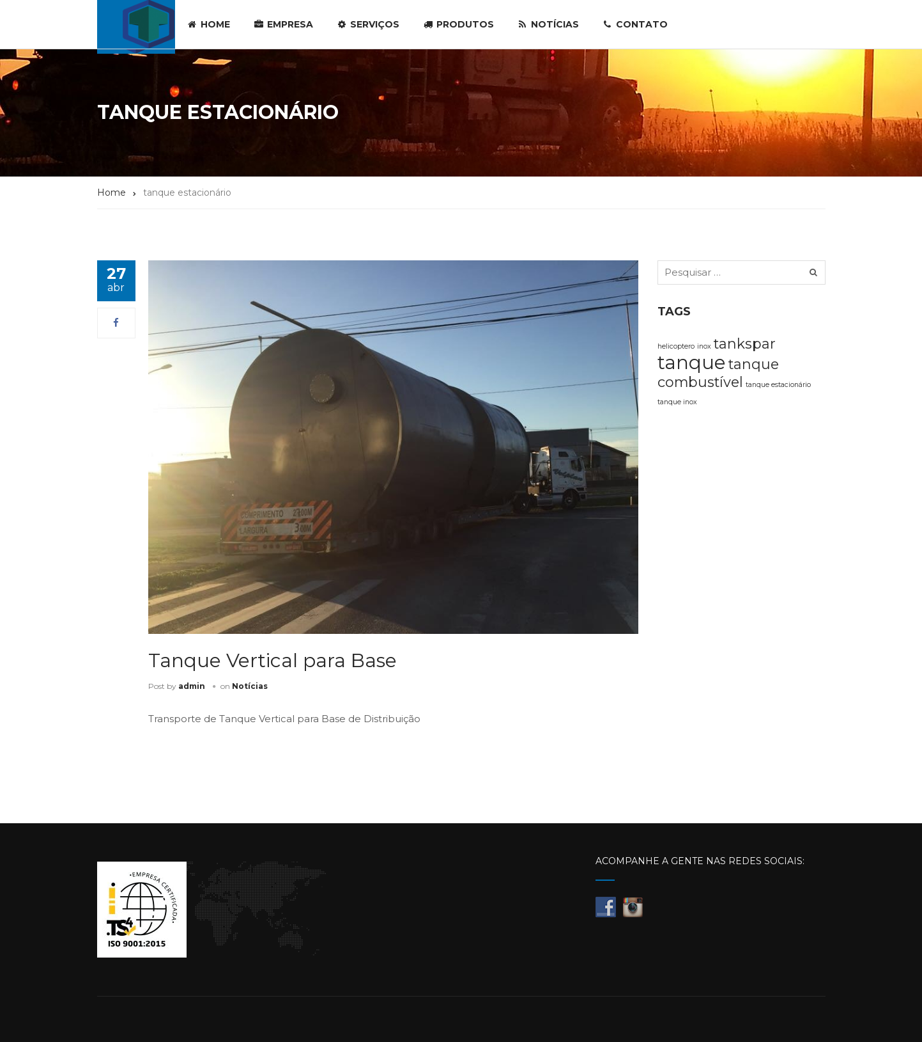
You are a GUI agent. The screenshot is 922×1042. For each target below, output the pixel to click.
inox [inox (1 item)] (704, 346)
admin (191, 686)
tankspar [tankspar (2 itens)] (745, 343)
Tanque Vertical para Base (272, 660)
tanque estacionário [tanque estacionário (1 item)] (778, 385)
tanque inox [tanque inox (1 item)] (677, 402)
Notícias (250, 686)
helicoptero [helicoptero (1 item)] (676, 346)
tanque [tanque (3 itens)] (691, 362)
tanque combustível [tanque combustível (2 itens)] (718, 373)
